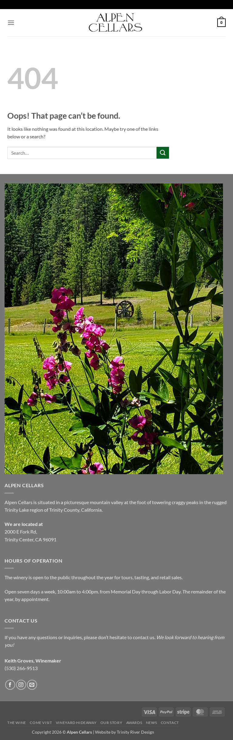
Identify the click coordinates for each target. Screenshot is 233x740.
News (151, 722)
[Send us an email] (32, 685)
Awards (134, 722)
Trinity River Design (135, 732)
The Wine (16, 722)
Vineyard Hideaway (76, 722)
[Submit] (163, 153)
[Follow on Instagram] (21, 685)
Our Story (111, 722)
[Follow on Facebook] (10, 685)
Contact (170, 722)
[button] (11, 22)
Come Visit (41, 722)
